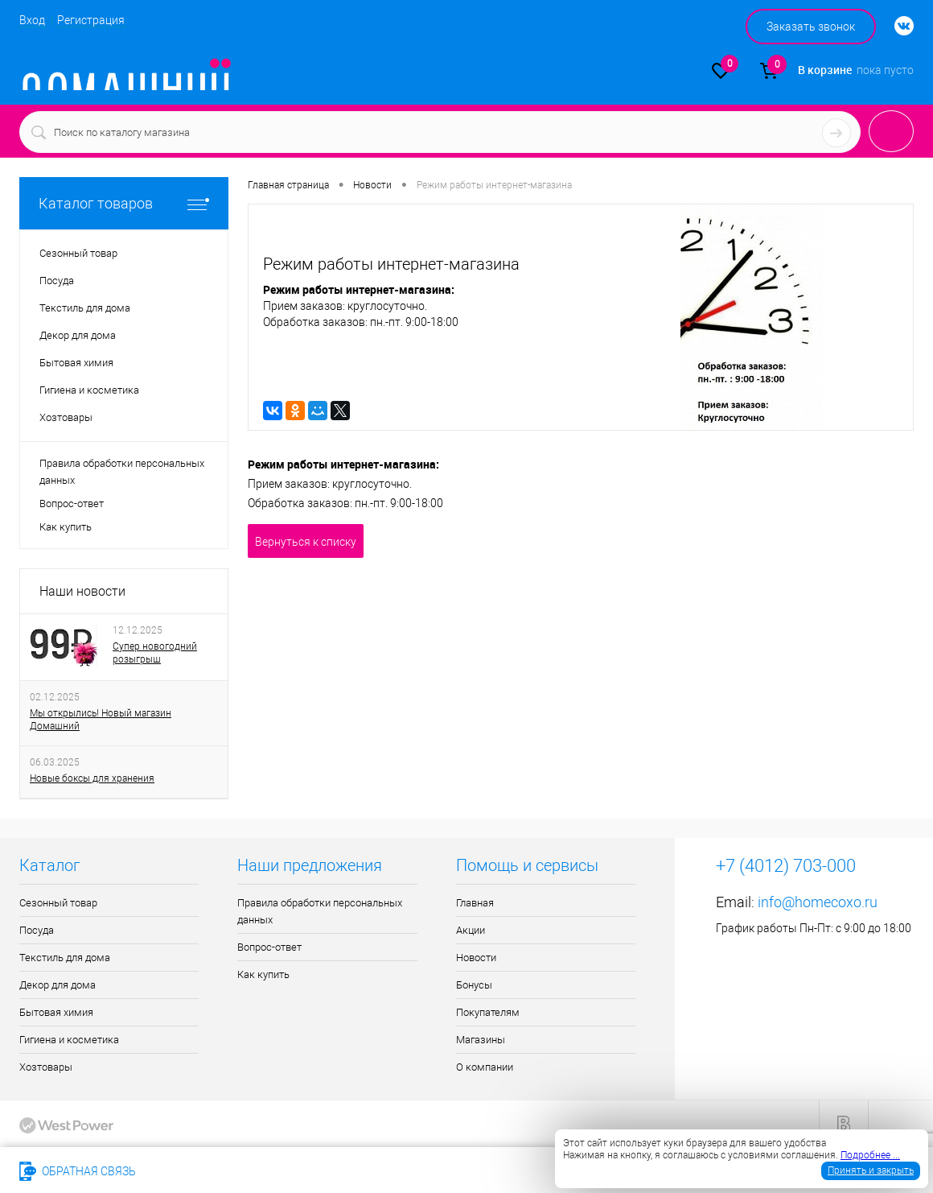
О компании (484, 1067)
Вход (32, 20)
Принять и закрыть (871, 1170)
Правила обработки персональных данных (121, 471)
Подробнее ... (870, 1155)
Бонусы (474, 985)
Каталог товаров (124, 203)
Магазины (480, 1040)
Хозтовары (45, 1067)
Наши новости (82, 591)
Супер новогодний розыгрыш (155, 653)
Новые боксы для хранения (92, 778)
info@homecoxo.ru (818, 902)
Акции (470, 930)
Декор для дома (57, 985)
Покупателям (488, 1012)
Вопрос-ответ (71, 503)
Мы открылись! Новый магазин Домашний (100, 720)
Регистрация (91, 20)
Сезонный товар (58, 903)
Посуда (36, 930)
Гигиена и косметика (69, 1040)
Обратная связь (77, 1171)
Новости (476, 958)
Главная (475, 903)
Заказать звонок (811, 26)
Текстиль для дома (64, 958)
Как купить (65, 527)
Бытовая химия (56, 1012)
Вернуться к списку (305, 541)
